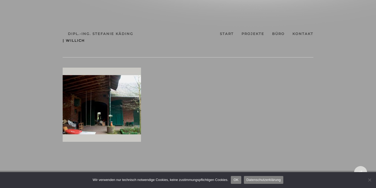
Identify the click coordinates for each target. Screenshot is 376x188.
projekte (261, 34)
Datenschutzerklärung (263, 180)
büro (292, 34)
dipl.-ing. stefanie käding (82, 34)
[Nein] (369, 180)
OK (235, 180)
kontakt (321, 34)
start (231, 34)
